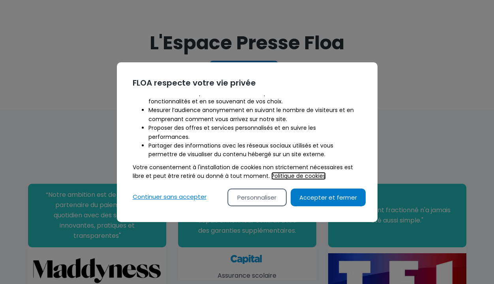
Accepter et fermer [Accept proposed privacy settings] (328, 197)
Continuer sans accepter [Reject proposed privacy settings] (170, 196)
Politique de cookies (298, 176)
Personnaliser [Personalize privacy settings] (256, 197)
